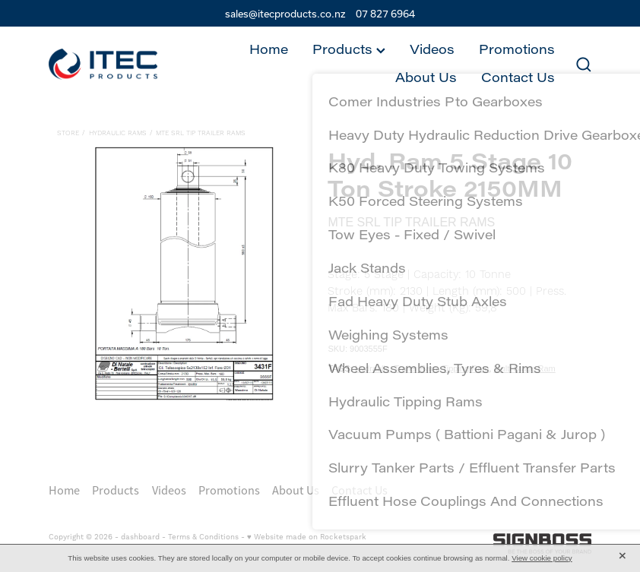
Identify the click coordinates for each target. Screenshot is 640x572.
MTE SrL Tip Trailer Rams (201, 133)
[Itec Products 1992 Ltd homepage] (103, 64)
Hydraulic (372, 368)
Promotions (517, 49)
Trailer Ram (415, 368)
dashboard (140, 537)
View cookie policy (542, 558)
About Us (426, 77)
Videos (432, 49)
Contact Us (518, 77)
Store (68, 133)
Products (348, 49)
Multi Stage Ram (524, 368)
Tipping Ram (465, 368)
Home (268, 49)
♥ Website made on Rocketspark (306, 537)
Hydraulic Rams (118, 133)
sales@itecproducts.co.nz (285, 14)
